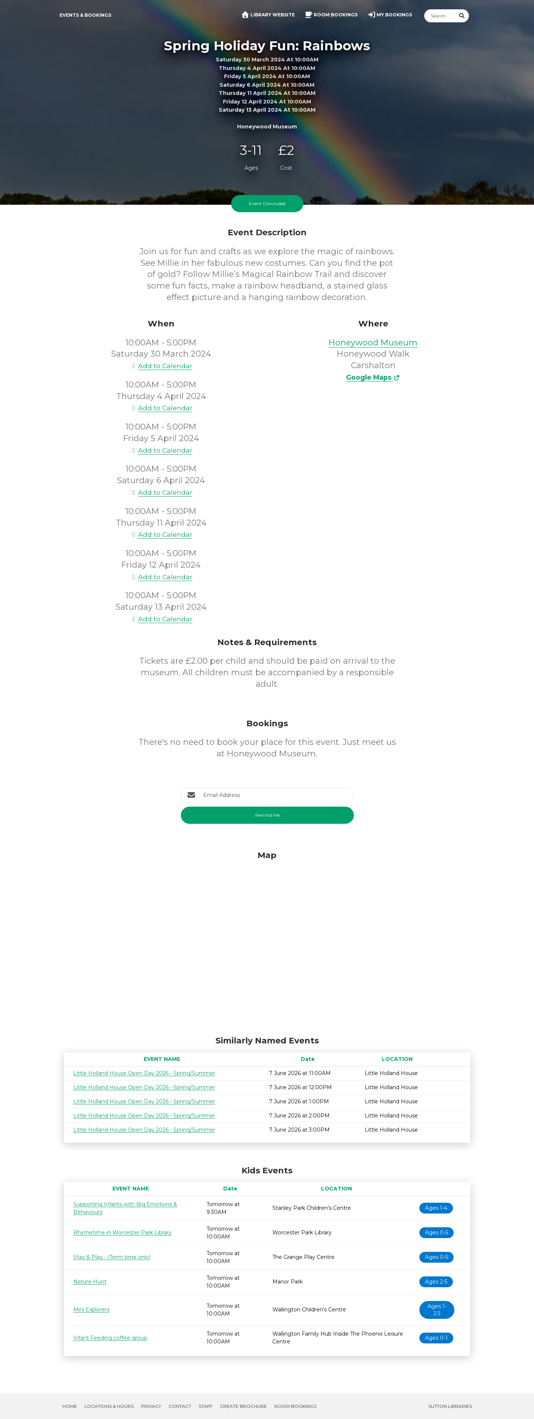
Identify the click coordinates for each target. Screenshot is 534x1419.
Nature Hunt (89, 1281)
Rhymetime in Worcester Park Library (122, 1232)
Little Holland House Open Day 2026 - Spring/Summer (144, 1073)
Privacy (151, 1406)
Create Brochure (243, 1406)
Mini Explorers (91, 1309)
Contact (180, 1406)
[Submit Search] (462, 15)
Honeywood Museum (373, 343)
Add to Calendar (161, 366)
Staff (205, 1406)
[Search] (439, 15)
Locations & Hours (109, 1406)
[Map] (267, 941)
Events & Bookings (85, 15)
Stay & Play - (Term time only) (111, 1257)
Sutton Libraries (450, 1406)
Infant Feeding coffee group (110, 1338)
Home (70, 1406)
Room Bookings (295, 1406)
